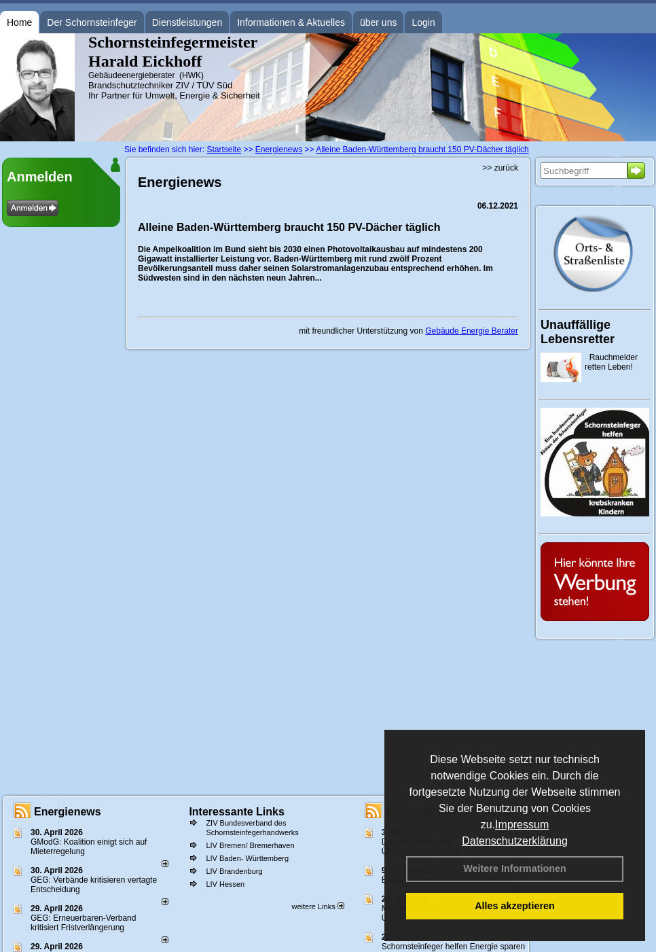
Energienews (67, 811)
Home (19, 22)
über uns (378, 22)
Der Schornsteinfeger (91, 22)
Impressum (522, 824)
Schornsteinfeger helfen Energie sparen (453, 946)
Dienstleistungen (187, 22)
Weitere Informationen (514, 868)
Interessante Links (237, 811)
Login (423, 22)
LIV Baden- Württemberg (247, 858)
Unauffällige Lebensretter (578, 332)
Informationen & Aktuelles (291, 22)
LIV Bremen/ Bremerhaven (250, 845)
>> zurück (500, 168)
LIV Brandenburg (234, 871)
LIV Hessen (225, 884)
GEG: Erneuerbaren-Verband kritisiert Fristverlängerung (83, 922)
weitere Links (317, 906)
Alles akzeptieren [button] (515, 905)
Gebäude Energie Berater (471, 331)
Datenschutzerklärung (515, 841)
